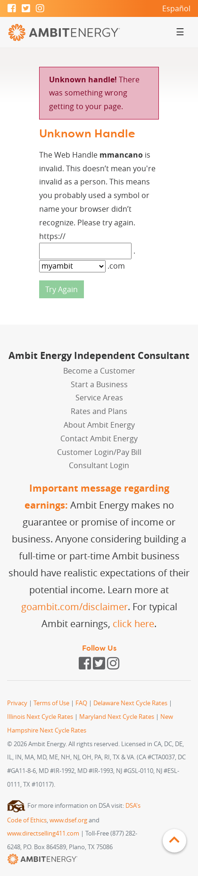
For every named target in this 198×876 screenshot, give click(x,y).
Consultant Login (99, 465)
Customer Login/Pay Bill (99, 452)
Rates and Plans (99, 411)
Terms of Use (51, 703)
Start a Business (99, 384)
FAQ (81, 703)
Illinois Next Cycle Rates (40, 717)
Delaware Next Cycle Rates (130, 703)
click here (133, 623)
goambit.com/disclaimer (74, 606)
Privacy (17, 703)
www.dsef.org (68, 820)
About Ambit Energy (99, 425)
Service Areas (99, 397)
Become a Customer (99, 371)
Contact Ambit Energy (99, 438)
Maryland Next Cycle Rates (116, 717)
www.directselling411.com (43, 833)
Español (176, 8)
